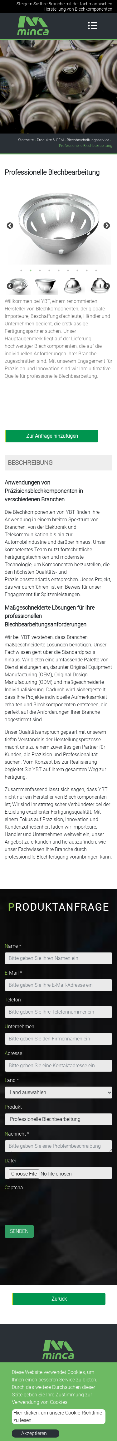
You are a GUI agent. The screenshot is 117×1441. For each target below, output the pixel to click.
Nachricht (17, 1134)
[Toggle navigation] (92, 25)
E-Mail (13, 973)
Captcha (14, 1187)
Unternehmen (19, 1027)
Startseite (26, 140)
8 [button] (87, 270)
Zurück (59, 1299)
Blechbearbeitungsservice (88, 140)
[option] (58, 225)
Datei (10, 1161)
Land (12, 1080)
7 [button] (77, 270)
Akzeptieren (34, 1433)
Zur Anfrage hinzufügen (52, 436)
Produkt (13, 1107)
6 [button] (68, 270)
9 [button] (96, 270)
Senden (19, 1231)
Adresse (13, 1053)
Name (13, 946)
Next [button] (106, 225)
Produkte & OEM (50, 140)
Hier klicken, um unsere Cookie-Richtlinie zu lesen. (57, 1416)
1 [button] (21, 270)
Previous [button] (9, 225)
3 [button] (40, 270)
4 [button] (49, 270)
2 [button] (30, 270)
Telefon (13, 1000)
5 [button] (59, 270)
